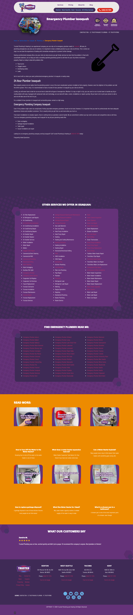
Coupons (27, 579)
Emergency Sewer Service (30, 276)
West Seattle (66, 10)
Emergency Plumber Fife (30, 365)
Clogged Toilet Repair (29, 251)
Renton (58, 10)
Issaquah (76, 46)
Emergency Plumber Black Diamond (33, 345)
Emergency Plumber (28, 273)
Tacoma (78, 10)
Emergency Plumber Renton (95, 340)
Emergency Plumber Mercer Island (64, 354)
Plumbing (57, 278)
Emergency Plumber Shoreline (95, 345)
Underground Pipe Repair (94, 267)
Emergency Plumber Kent (30, 376)
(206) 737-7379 (47, 576)
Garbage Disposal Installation (63, 217)
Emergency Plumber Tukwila (95, 354)
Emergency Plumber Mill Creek (63, 356)
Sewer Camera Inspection (94, 217)
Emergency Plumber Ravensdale (64, 376)
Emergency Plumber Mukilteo (63, 359)
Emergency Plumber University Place (97, 356)
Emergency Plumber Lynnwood (64, 348)
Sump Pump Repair (92, 245)
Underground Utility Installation (96, 270)
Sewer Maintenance (92, 226)
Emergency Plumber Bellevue (31, 343)
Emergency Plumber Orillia (62, 367)
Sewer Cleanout (91, 220)
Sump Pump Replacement (94, 248)
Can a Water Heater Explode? (104, 450)
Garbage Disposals (60, 223)
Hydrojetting (58, 262)
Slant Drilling (90, 237)
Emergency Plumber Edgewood (96, 373)
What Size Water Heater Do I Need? (66, 507)
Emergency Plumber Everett (31, 359)
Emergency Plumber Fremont (31, 367)
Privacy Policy (20, 585)
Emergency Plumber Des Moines (32, 354)
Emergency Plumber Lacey (62, 340)
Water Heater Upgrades (93, 287)
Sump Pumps (91, 251)
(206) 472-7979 (75, 134)
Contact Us (27, 576)
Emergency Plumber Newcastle (64, 362)
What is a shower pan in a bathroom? (105, 508)
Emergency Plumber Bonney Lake (32, 348)
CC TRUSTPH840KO (95, 32)
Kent (73, 10)
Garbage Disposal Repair (62, 220)
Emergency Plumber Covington (31, 351)
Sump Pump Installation (94, 242)
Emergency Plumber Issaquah (31, 370)
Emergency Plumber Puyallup (63, 370)
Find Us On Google (45, 580)
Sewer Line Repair (92, 223)
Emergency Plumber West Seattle (96, 359)
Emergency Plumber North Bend (96, 376)
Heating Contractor (60, 242)
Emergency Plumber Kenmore (31, 373)
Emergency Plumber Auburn (31, 337)
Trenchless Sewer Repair (94, 259)
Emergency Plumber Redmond (95, 337)
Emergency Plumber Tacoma (95, 351)
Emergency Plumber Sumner (95, 348)
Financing (20, 582)
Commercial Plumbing (29, 259)
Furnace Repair (27, 295)
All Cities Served (87, 10)
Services (60, 5)
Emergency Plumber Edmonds (31, 356)
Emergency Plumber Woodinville (96, 365)
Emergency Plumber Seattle (95, 367)
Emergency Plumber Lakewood (63, 345)
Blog (91, 5)
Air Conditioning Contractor (30, 223)
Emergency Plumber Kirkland (63, 337)
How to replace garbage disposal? (28, 507)
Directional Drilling (28, 262)
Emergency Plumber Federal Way (32, 362)
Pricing (70, 5)
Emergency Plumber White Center (96, 362)
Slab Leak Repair (91, 234)
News (20, 579)
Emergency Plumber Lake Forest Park (65, 343)
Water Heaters (91, 289)
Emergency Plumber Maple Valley (64, 351)
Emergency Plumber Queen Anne (64, 373)
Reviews (27, 582)
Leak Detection (59, 267)
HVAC (56, 253)
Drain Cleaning (27, 264)
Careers (27, 585)
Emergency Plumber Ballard (31, 340)
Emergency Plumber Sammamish (96, 343)
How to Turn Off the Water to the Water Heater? (28, 451)
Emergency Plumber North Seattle (64, 365)
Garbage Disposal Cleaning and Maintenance (67, 215)
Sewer (88, 215)
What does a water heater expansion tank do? (66, 451)
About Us (81, 5)
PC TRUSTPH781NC (114, 32)
